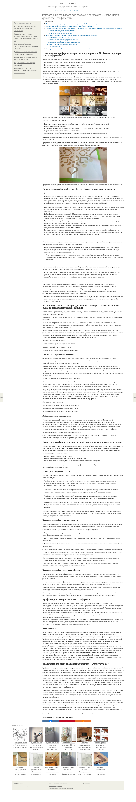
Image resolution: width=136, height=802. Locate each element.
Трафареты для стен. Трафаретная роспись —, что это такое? (67, 49)
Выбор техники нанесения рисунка (59, 33)
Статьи (75, 10)
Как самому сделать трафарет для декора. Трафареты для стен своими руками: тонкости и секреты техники (84, 28)
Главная (58, 10)
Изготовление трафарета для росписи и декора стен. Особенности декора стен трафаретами (79, 24)
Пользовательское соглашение (60, 783)
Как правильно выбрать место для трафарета (63, 42)
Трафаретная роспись (97, 713)
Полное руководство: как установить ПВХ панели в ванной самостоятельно (25, 71)
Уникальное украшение (75, 713)
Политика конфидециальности (55, 786)
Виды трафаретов (53, 46)
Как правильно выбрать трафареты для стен (63, 40)
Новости (67, 10)
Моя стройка (68, 3)
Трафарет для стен (86, 713)
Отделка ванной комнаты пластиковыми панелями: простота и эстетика (26, 46)
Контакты (51, 783)
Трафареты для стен (65, 713)
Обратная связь (86, 783)
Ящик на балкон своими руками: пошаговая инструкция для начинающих (25, 28)
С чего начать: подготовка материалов (61, 31)
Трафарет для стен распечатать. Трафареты (61, 44)
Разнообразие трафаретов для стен (60, 37)
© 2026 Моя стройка (18, 783)
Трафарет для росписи (53, 713)
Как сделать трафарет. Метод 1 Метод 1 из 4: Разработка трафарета (70, 26)
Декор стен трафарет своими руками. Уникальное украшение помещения (71, 35)
